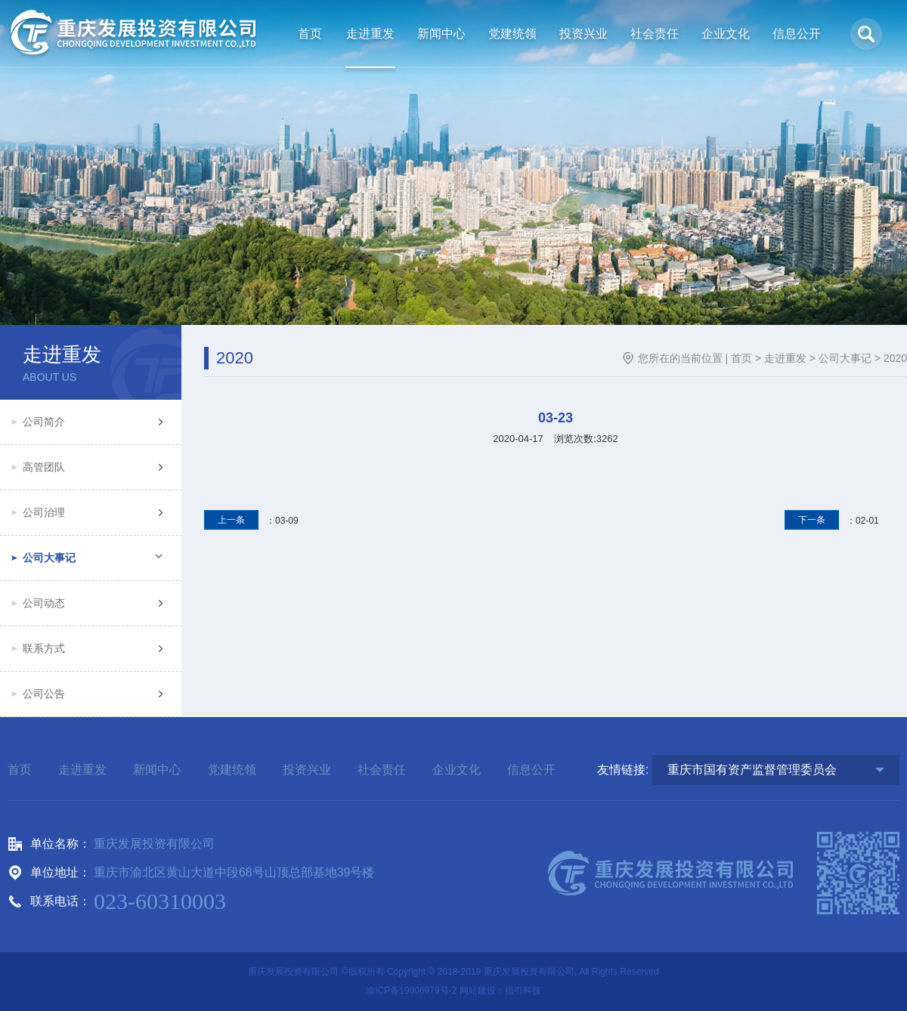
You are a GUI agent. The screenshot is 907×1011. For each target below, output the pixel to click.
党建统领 (232, 769)
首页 (741, 358)
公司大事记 (49, 558)
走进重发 (785, 358)
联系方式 (44, 648)
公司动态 (44, 603)
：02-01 (832, 520)
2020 (895, 358)
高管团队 (44, 467)
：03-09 (251, 520)
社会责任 (382, 769)
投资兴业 (307, 769)
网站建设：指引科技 (500, 990)
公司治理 (44, 512)
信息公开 (531, 769)
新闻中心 (157, 769)
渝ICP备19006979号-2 (411, 990)
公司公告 (44, 694)
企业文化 (456, 769)
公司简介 (44, 422)
